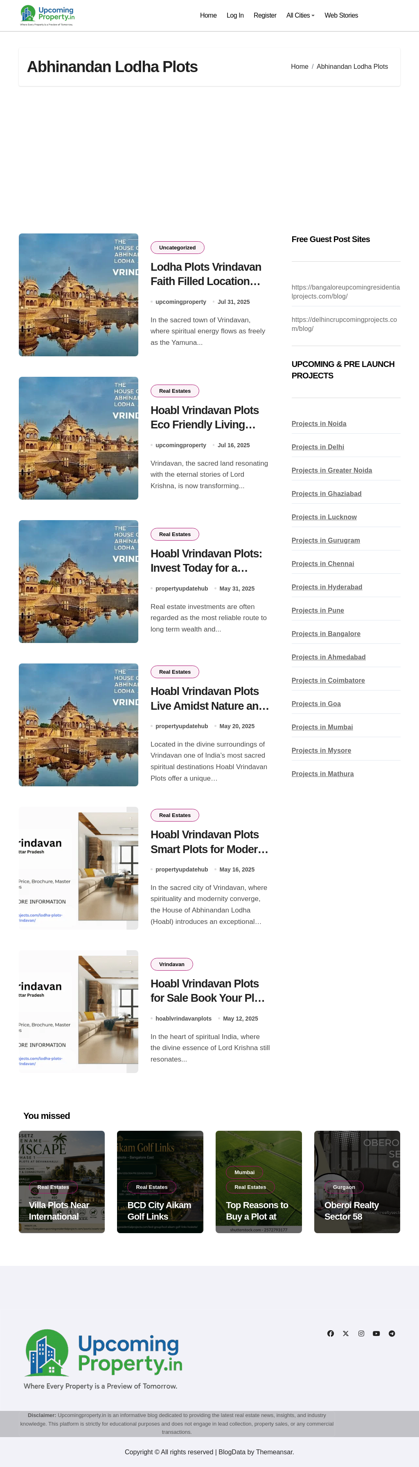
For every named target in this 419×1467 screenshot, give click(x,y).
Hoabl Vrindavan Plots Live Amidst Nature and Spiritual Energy (208, 705)
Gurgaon (344, 1187)
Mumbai (244, 1172)
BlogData (232, 1452)
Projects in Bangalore (326, 633)
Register (265, 15)
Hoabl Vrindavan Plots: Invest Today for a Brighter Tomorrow (206, 568)
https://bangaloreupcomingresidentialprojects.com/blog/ (346, 292)
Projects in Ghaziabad (327, 493)
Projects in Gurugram (326, 540)
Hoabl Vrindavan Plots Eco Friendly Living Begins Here (205, 424)
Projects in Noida (319, 423)
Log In (235, 15)
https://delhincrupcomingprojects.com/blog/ (344, 324)
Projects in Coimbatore (328, 680)
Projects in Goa (316, 703)
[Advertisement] (211, 159)
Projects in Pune (318, 610)
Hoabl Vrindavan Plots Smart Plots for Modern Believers (207, 849)
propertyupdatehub (181, 588)
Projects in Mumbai (322, 727)
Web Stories (341, 15)
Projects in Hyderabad (327, 587)
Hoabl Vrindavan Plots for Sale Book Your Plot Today (207, 998)
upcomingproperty (180, 301)
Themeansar (274, 1452)
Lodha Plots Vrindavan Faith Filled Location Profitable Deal (206, 281)
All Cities (300, 15)
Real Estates (175, 391)
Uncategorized (177, 247)
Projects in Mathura (323, 773)
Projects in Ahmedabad (329, 657)
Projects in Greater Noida (332, 470)
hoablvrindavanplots (183, 1018)
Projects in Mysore (321, 750)
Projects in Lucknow (324, 517)
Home (208, 15)
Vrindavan (172, 964)
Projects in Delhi (318, 447)
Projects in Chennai (323, 563)
